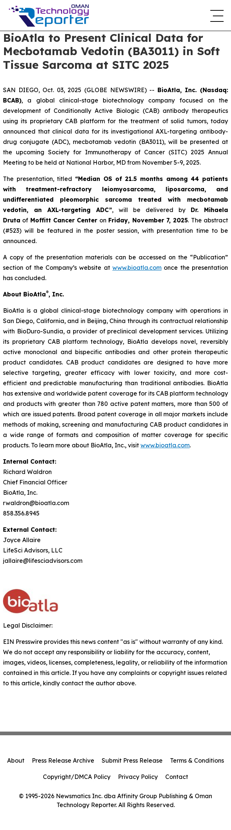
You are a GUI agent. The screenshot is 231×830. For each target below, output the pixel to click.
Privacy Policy (138, 776)
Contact (176, 776)
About (15, 760)
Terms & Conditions (197, 760)
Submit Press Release (132, 760)
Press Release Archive (63, 760)
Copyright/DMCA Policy (77, 776)
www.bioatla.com (137, 267)
